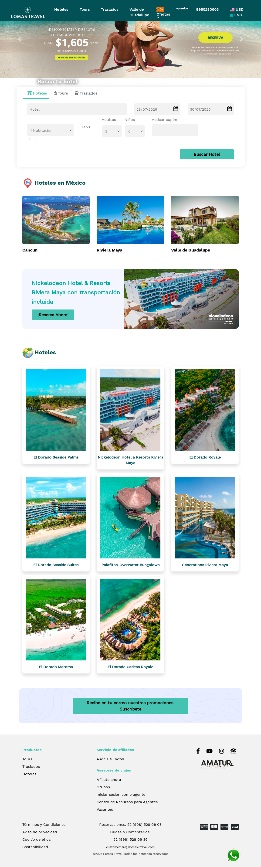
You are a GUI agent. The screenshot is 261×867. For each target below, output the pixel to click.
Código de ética (36, 839)
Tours (85, 9)
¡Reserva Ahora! (52, 315)
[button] (19, 39)
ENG (236, 15)
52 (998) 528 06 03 (144, 825)
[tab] (36, 94)
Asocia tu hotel (110, 759)
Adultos (109, 120)
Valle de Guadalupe (139, 12)
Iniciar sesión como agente (121, 794)
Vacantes (105, 809)
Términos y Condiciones (43, 825)
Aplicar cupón (164, 120)
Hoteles (61, 9)
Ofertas (163, 12)
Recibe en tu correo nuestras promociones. (130, 706)
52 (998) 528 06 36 (130, 839)
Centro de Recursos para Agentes (127, 802)
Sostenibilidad (35, 847)
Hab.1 (85, 127)
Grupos (103, 787)
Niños (130, 120)
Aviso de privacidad (39, 832)
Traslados (109, 9)
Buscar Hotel (207, 154)
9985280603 (207, 9)
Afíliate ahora (109, 780)
